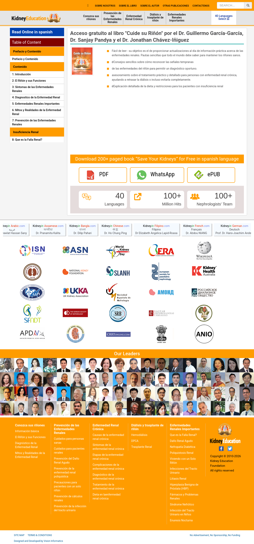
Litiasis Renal (178, 478)
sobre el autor (149, 5)
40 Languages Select (224, 17)
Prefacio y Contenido (25, 59)
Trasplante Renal (141, 446)
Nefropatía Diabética (182, 446)
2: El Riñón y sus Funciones (29, 80)
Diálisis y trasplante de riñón (155, 17)
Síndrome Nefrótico (182, 504)
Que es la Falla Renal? (183, 435)
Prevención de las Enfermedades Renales (113, 18)
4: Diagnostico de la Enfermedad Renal (36, 97)
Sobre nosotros (105, 5)
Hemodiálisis (139, 435)
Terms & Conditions (40, 535)
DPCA (134, 440)
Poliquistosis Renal (181, 452)
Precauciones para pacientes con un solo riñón (67, 486)
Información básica (27, 431)
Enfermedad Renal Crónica (134, 18)
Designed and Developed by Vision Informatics (38, 541)
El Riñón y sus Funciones (30, 437)
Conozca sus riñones (91, 18)
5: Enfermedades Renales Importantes (36, 103)
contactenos (200, 5)
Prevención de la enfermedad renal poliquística (65, 472)
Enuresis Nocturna (181, 520)
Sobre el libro (128, 5)
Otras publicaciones (176, 5)
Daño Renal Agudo (181, 440)
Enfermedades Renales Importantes (177, 17)
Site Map (19, 535)
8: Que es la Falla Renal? (27, 139)
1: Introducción (21, 74)
